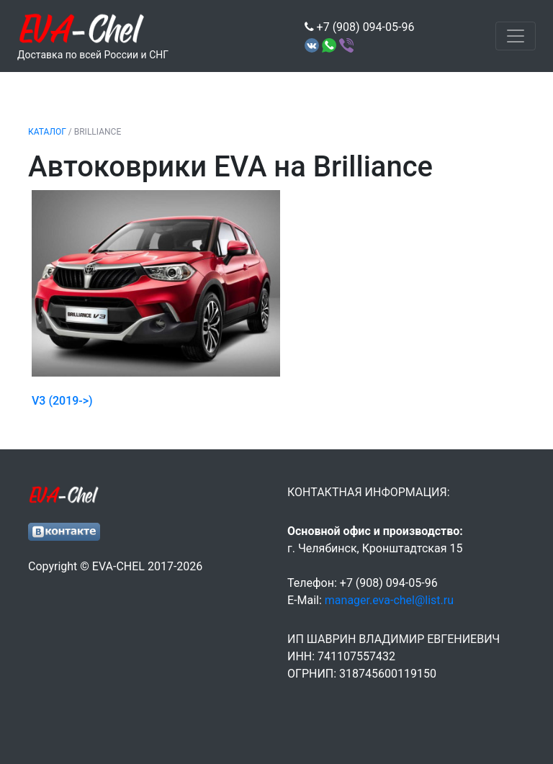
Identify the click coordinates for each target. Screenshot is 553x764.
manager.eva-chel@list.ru (389, 600)
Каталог (47, 132)
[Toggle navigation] (515, 36)
